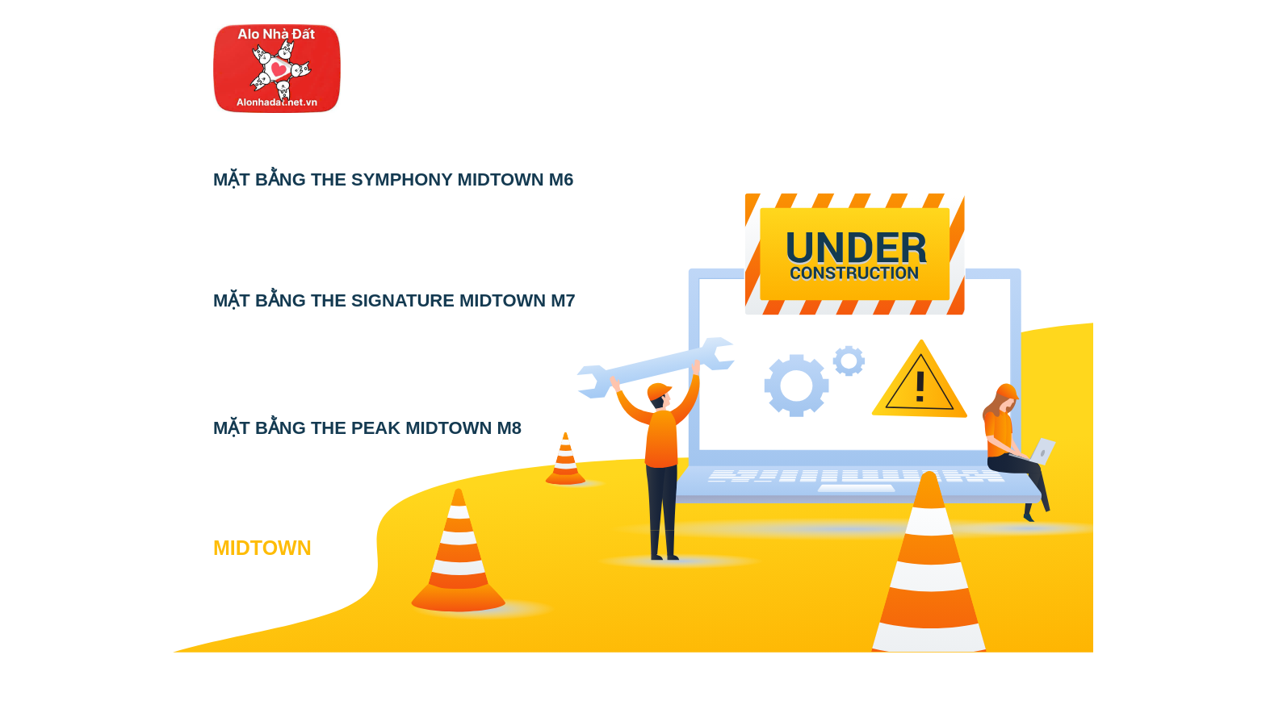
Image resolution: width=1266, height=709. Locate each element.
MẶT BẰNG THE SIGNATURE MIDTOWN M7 (394, 300)
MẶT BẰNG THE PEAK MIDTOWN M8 (367, 428)
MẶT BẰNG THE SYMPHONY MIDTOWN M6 (393, 179)
